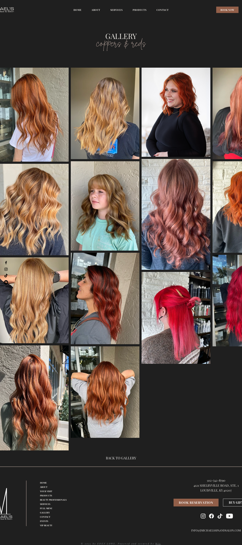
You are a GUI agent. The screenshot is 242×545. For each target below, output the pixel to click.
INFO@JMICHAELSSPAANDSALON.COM (216, 530)
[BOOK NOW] (227, 10)
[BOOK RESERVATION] (196, 502)
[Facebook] (6, 262)
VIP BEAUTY (46, 525)
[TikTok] (6, 276)
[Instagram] (6, 269)
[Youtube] (6, 282)
